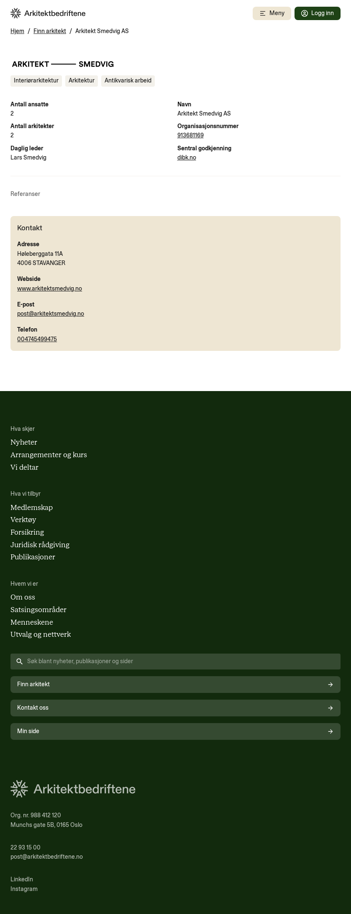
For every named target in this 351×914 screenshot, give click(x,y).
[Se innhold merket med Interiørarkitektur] (36, 80)
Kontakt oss (175, 707)
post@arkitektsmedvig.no (50, 313)
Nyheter (23, 442)
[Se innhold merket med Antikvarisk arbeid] (128, 80)
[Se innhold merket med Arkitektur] (81, 80)
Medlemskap (31, 507)
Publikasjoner (32, 557)
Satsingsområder (38, 609)
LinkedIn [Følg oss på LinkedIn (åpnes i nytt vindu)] (21, 879)
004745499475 (37, 339)
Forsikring (27, 532)
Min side (175, 731)
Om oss (22, 597)
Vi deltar (24, 467)
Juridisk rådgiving (39, 545)
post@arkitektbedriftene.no (46, 856)
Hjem (17, 31)
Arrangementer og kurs (48, 455)
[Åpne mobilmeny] (272, 13)
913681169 (190, 135)
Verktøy (23, 519)
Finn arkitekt (49, 31)
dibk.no (186, 157)
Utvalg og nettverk (40, 634)
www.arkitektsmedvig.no (49, 288)
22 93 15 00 (25, 847)
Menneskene (31, 622)
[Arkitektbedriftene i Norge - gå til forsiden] (48, 13)
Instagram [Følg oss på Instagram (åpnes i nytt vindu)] (24, 889)
